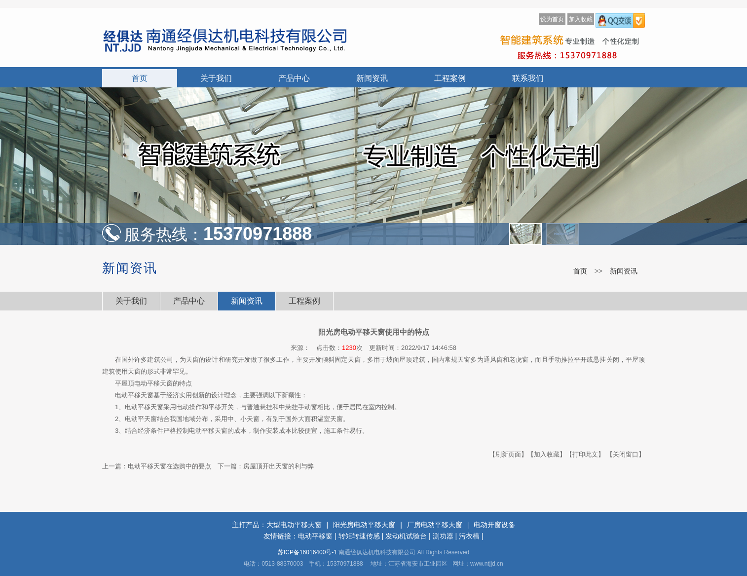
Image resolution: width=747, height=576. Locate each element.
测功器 (443, 536)
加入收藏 (581, 19)
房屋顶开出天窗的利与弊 (278, 466)
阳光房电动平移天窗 (364, 525)
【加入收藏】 (546, 454)
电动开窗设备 (494, 525)
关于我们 (216, 78)
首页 (140, 78)
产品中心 (294, 78)
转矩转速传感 (359, 536)
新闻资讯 (372, 78)
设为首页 (552, 19)
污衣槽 (469, 536)
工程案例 (450, 78)
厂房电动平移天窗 (434, 525)
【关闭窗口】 (625, 454)
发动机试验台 (406, 536)
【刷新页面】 (508, 454)
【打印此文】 (585, 454)
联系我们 (528, 78)
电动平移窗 (315, 536)
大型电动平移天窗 (294, 525)
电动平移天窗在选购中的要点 (169, 466)
